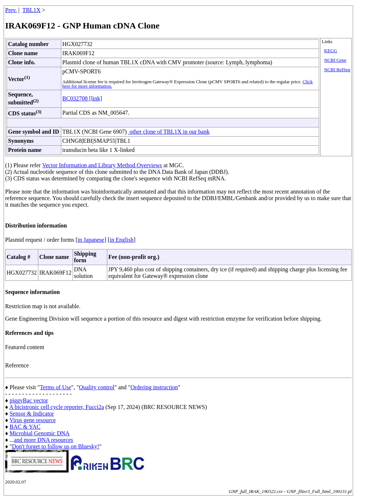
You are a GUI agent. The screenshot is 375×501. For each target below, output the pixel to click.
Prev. (11, 10)
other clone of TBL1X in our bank (168, 132)
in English (122, 240)
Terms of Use (55, 387)
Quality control (96, 387)
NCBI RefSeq (337, 69)
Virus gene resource (32, 420)
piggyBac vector (28, 400)
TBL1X (31, 10)
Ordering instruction (154, 387)
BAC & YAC (24, 427)
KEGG (330, 50)
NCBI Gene (335, 60)
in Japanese (91, 240)
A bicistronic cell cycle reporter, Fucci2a (56, 407)
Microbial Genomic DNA (39, 433)
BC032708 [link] (82, 98)
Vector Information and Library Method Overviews (102, 165)
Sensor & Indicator (31, 413)
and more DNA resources (43, 440)
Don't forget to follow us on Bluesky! (55, 446)
